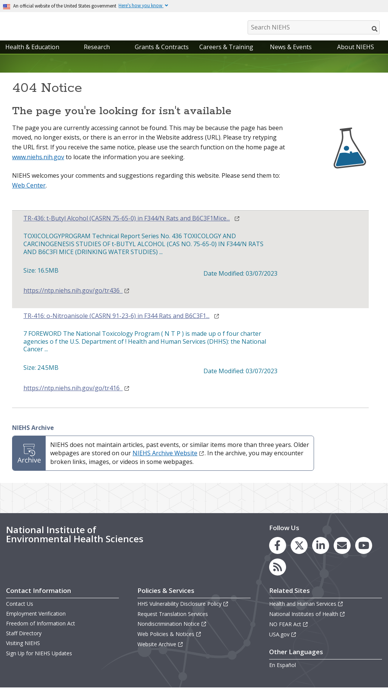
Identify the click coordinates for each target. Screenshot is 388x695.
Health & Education (32, 54)
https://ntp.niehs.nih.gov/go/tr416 (76, 396)
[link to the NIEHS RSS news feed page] (277, 574)
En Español (282, 672)
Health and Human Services (306, 611)
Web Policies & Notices (169, 641)
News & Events (291, 54)
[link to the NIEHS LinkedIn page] (320, 553)
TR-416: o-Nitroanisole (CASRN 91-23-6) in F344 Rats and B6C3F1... (116, 323)
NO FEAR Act (288, 631)
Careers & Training (226, 54)
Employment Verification (36, 621)
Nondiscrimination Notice (172, 631)
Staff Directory (24, 640)
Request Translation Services (172, 621)
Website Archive (160, 652)
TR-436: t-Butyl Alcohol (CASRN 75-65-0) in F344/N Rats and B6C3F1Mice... (126, 226)
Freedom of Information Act (40, 630)
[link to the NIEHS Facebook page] (277, 553)
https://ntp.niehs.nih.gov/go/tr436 (76, 298)
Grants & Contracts (162, 54)
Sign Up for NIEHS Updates (39, 660)
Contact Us (19, 611)
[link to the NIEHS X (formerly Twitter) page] (299, 553)
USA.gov (283, 641)
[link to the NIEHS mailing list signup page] (342, 553)
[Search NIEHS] (314, 27)
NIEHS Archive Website (168, 461)
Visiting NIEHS (23, 651)
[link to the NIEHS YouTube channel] (363, 553)
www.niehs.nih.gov (38, 164)
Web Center (29, 193)
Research (97, 54)
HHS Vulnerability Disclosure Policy (183, 611)
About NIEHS (355, 54)
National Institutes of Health (307, 621)
